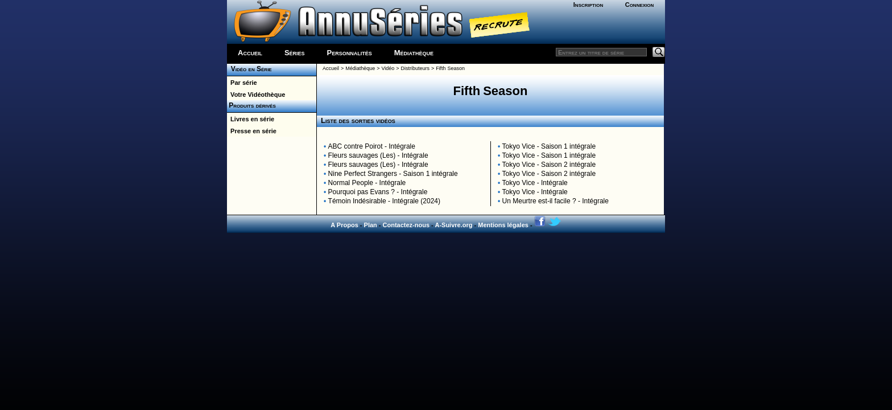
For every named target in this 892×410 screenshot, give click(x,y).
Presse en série (251, 131)
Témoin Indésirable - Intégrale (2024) (384, 201)
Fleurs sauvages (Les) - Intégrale (378, 155)
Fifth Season (450, 68)
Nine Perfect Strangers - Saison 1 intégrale (393, 174)
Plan (370, 225)
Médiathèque (413, 52)
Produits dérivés (251, 105)
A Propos (344, 225)
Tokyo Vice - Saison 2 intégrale (549, 165)
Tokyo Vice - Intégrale (535, 183)
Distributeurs (415, 68)
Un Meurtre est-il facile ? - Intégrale (555, 201)
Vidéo (387, 68)
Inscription (588, 4)
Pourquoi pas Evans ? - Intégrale (378, 192)
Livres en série (250, 119)
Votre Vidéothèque (256, 94)
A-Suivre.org (453, 225)
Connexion (639, 4)
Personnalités (349, 52)
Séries (294, 52)
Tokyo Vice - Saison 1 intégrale (549, 146)
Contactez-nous (406, 225)
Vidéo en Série (249, 69)
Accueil (250, 52)
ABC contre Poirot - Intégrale (371, 146)
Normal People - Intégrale (367, 183)
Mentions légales (503, 225)
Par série (242, 82)
